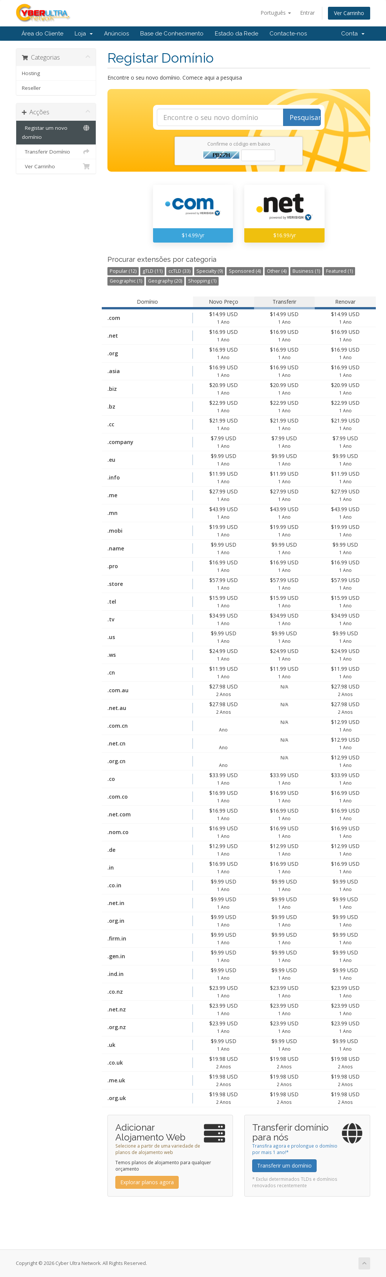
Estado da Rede (236, 33)
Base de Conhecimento (172, 33)
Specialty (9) (209, 271)
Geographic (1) (126, 281)
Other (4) (276, 271)
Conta (353, 33)
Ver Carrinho (349, 13)
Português (275, 12)
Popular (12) (123, 271)
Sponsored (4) (245, 271)
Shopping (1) (202, 281)
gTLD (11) (152, 271)
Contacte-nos (288, 33)
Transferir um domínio (284, 1165)
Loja (84, 33)
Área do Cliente (42, 33)
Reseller (31, 88)
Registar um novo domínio (56, 131)
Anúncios (116, 33)
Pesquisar (305, 117)
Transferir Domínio (56, 151)
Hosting (31, 73)
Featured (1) (339, 271)
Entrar (307, 12)
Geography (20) (165, 281)
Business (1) (306, 271)
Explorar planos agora (147, 1182)
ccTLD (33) (179, 271)
